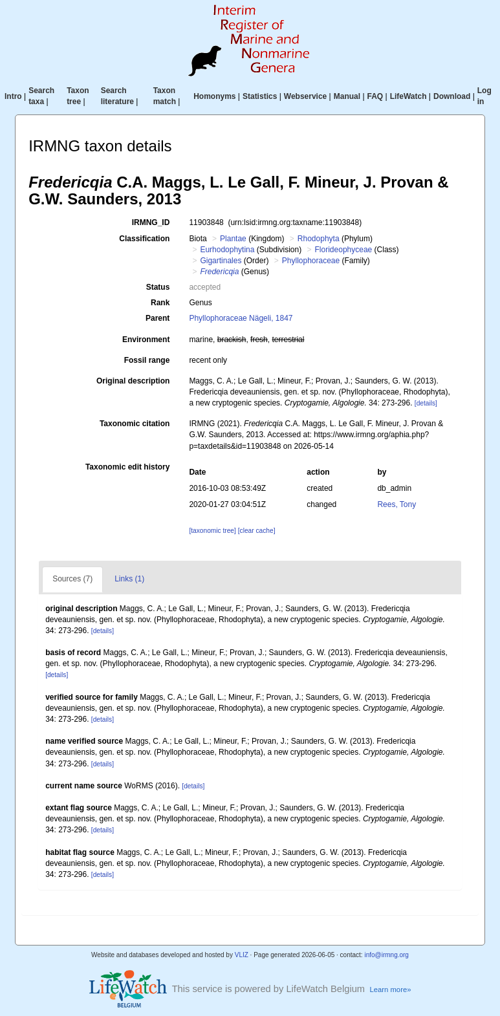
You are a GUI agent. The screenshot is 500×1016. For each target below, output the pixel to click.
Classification (144, 238)
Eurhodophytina (227, 249)
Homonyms (214, 96)
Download (451, 96)
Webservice (305, 96)
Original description (132, 380)
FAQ (375, 96)
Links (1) (129, 578)
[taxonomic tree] (212, 530)
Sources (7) (72, 578)
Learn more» (390, 989)
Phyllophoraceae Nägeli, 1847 (240, 318)
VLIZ (241, 954)
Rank (160, 302)
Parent (157, 318)
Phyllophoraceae (311, 260)
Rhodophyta (319, 238)
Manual (347, 96)
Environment (145, 339)
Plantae (233, 238)
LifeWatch (408, 96)
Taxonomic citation (134, 423)
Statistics (260, 96)
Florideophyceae (344, 249)
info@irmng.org (386, 954)
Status (158, 287)
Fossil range (147, 360)
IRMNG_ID (151, 222)
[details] (426, 403)
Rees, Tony (396, 504)
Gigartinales (220, 260)
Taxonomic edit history (127, 466)
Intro (13, 96)
